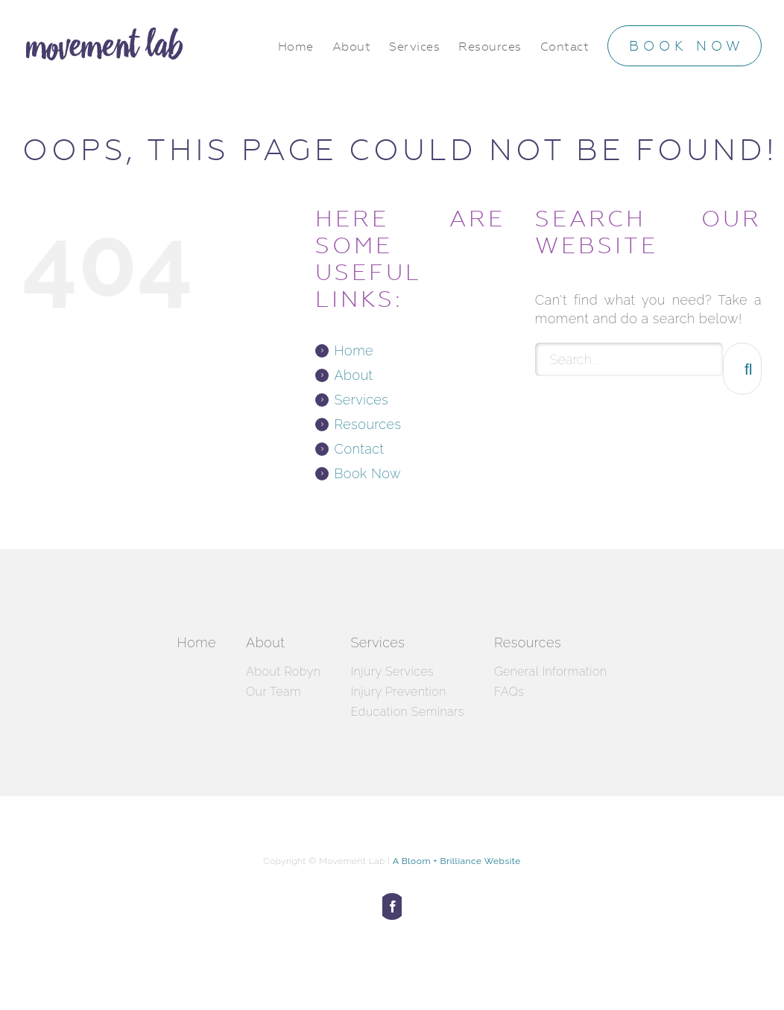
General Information (550, 671)
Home (353, 350)
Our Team (273, 692)
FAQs (509, 692)
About (353, 375)
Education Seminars (407, 712)
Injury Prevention (398, 692)
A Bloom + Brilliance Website (457, 861)
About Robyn (283, 671)
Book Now (367, 473)
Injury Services (392, 671)
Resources (367, 424)
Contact (359, 449)
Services (361, 399)
